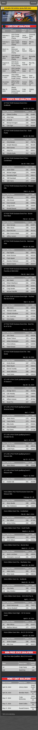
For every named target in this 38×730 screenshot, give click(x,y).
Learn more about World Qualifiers (8, 15)
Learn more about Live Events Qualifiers (8, 28)
